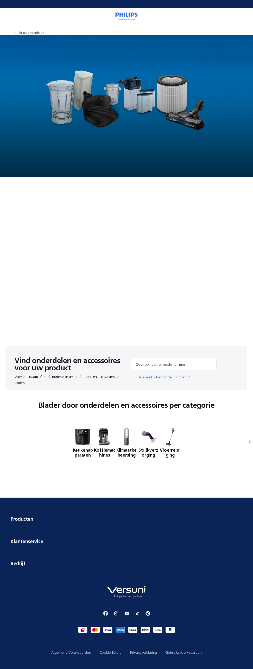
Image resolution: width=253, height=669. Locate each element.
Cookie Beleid (110, 652)
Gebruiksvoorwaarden (183, 652)
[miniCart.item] (244, 16)
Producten (126, 519)
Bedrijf (126, 563)
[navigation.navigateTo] (12, 32)
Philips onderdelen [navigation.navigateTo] (31, 32)
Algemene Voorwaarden (71, 652)
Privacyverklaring (143, 652)
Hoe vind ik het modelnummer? (164, 377)
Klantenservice (126, 541)
